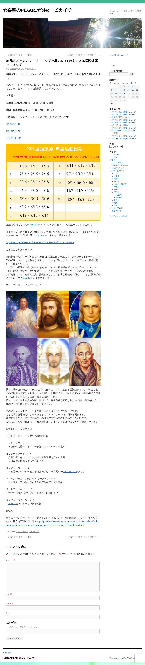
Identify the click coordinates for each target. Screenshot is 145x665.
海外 (113, 160)
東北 (116, 187)
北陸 (116, 179)
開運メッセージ (118, 211)
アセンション (70, 471)
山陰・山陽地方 (120, 184)
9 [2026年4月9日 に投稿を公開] (124, 90)
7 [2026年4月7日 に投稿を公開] (115, 90)
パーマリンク (34, 532)
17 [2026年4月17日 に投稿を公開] (128, 94)
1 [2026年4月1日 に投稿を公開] (120, 86)
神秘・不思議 (117, 208)
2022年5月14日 (13, 124)
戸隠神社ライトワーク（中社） (19, 55)
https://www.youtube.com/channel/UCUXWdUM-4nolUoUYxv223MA (40, 242)
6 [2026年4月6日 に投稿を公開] (111, 90)
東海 (116, 189)
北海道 (116, 176)
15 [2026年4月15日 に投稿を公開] (120, 94)
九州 (116, 173)
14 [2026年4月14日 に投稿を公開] (116, 94)
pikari (33, 69)
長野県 (119, 197)
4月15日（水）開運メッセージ (124, 122)
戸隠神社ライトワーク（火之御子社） (84, 55)
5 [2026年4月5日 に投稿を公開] (136, 86)
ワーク (114, 157)
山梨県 (119, 195)
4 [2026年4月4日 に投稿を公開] (132, 86)
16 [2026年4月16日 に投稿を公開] (124, 94)
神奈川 (116, 200)
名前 (9, 594)
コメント (10, 560)
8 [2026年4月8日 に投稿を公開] (120, 90)
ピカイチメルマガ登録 (118, 216)
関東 (116, 205)
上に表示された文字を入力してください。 (23, 627)
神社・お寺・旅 (118, 171)
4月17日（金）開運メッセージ (124, 114)
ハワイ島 (117, 163)
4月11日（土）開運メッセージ (124, 139)
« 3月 (111, 104)
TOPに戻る (7, 653)
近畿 (116, 203)
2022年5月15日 (13, 131)
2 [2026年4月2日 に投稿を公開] (124, 86)
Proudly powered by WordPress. (123, 658)
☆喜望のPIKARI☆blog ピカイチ (40, 10)
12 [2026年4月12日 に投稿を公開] (137, 90)
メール (9, 604)
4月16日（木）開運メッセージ (124, 120)
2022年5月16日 (13, 138)
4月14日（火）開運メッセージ (124, 125)
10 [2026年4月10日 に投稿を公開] (128, 90)
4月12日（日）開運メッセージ (124, 136)
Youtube (34, 224)
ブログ (112, 66)
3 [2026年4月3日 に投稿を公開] (128, 86)
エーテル (13, 503)
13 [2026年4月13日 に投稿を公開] (112, 94)
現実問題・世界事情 (120, 165)
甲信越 (116, 192)
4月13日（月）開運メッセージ (124, 128)
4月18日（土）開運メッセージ (124, 112)
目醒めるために (22, 532)
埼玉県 (116, 181)
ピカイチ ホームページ (118, 55)
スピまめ (115, 155)
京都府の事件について (121, 117)
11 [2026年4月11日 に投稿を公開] (133, 90)
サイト (8, 613)
